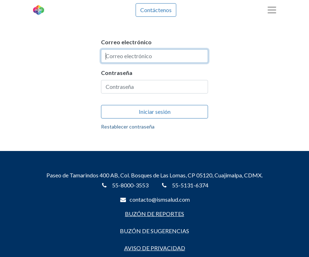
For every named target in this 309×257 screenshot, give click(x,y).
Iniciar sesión (155, 111)
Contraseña (116, 72)
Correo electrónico (126, 42)
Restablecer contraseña (127, 127)
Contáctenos (156, 9)
